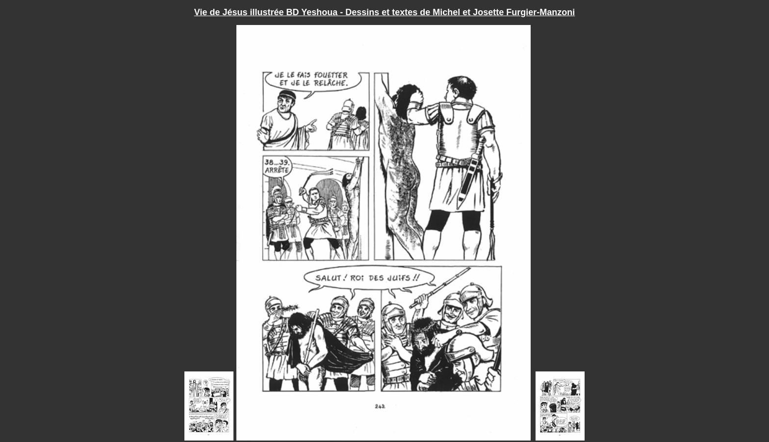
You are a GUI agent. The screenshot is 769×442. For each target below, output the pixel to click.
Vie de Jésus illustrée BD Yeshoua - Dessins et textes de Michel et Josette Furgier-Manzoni (384, 12)
